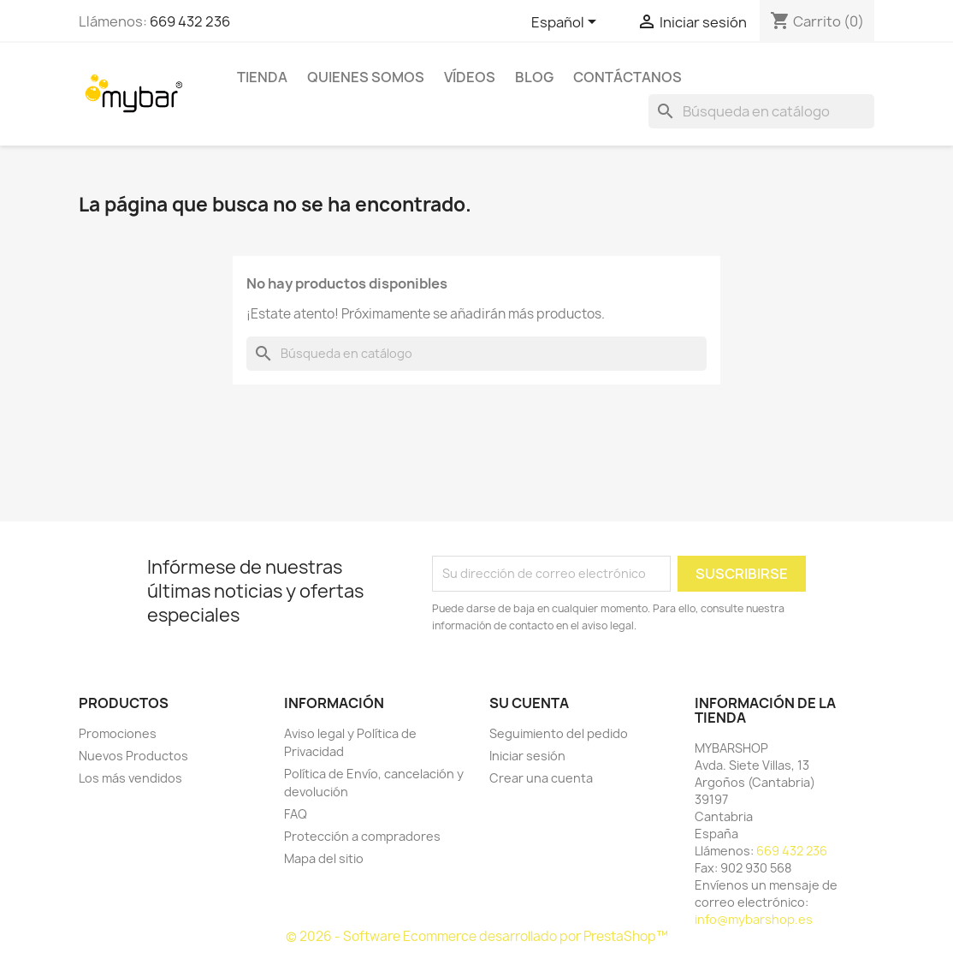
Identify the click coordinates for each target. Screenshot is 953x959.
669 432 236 (190, 21)
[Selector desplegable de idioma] (566, 23)
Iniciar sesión (527, 756)
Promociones (118, 733)
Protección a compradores (362, 836)
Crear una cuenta (541, 778)
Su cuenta (529, 703)
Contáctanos (627, 77)
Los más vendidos (130, 778)
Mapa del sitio (324, 858)
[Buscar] (761, 111)
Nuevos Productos (133, 756)
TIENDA (262, 77)
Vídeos (469, 77)
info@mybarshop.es (754, 919)
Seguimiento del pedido (558, 733)
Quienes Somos (365, 77)
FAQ (295, 814)
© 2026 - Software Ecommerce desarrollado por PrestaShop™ (477, 936)
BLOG (534, 77)
